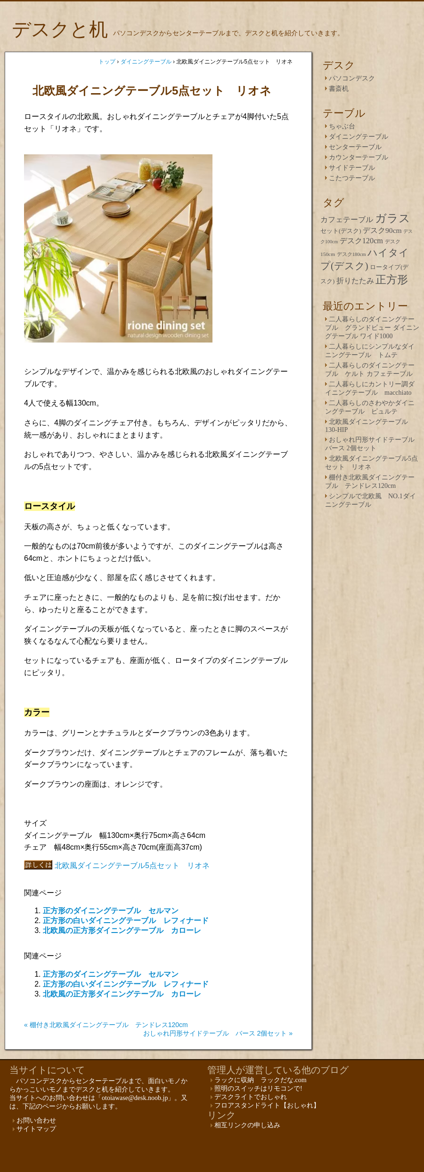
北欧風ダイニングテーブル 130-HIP (366, 425)
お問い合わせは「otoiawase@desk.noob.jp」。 (115, 1097)
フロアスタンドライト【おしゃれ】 (267, 1105)
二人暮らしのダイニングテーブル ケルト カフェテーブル (370, 369)
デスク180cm (351, 254)
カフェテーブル (346, 219)
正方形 (391, 280)
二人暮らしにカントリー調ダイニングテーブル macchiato (370, 388)
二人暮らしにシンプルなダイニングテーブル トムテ (370, 351)
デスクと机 (60, 29)
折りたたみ (355, 281)
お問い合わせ (36, 1120)
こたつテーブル (352, 178)
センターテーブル (355, 147)
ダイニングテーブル (358, 136)
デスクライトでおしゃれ (250, 1096)
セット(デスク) (340, 231)
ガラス (392, 218)
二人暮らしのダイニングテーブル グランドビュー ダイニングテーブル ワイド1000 (372, 328)
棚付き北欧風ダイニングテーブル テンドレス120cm (370, 481)
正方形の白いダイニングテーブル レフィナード (126, 921)
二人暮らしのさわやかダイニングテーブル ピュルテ (370, 407)
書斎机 (339, 88)
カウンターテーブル (358, 157)
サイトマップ (36, 1128)
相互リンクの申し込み (247, 1125)
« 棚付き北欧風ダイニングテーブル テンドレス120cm (106, 1024)
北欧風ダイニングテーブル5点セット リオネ (132, 865)
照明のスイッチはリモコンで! (258, 1088)
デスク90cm (382, 230)
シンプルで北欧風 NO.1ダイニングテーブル (370, 500)
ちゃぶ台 (342, 126)
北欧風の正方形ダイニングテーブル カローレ (122, 930)
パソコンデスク (352, 78)
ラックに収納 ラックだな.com (260, 1080)
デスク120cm (361, 240)
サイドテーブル (352, 167)
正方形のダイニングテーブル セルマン (111, 911)
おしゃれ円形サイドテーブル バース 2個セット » (218, 1033)
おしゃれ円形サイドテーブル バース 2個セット (373, 444)
